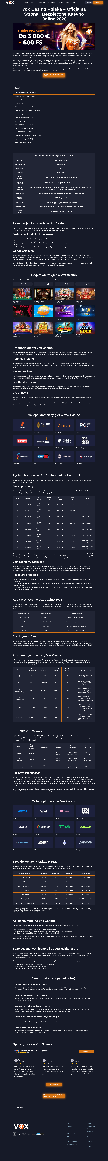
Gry (32, 2)
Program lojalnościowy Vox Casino (25, 118)
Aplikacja (68, 2)
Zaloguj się (89, 2)
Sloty (88, 1136)
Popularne (22, 286)
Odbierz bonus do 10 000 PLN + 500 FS (53, 75)
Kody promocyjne (40, 2)
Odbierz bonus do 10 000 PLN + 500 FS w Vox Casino (53, 1098)
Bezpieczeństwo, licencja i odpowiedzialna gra (29, 137)
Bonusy (26, 2)
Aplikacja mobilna (71, 1136)
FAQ (74, 2)
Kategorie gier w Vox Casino (23, 104)
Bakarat (89, 1146)
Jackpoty (89, 1139)
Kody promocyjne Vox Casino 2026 (25, 115)
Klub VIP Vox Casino (21, 122)
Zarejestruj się (98, 2)
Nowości (89, 1149)
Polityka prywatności (72, 1144)
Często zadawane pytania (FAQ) (24, 141)
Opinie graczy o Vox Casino (23, 144)
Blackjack (89, 1144)
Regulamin (70, 1141)
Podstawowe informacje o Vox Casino (26, 92)
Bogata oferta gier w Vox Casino (24, 100)
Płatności (60, 2)
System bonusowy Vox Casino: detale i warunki (29, 111)
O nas (68, 1126)
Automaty (85, 286)
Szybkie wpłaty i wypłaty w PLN (24, 130)
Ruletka (89, 1141)
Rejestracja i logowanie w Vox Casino (26, 96)
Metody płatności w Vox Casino (24, 126)
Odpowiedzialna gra (72, 1146)
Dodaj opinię (86, 1054)
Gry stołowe (90, 1134)
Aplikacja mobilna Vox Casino (24, 133)
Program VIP (51, 2)
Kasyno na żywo (43, 286)
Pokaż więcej (54, 1086)
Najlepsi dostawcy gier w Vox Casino (26, 107)
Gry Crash (64, 286)
